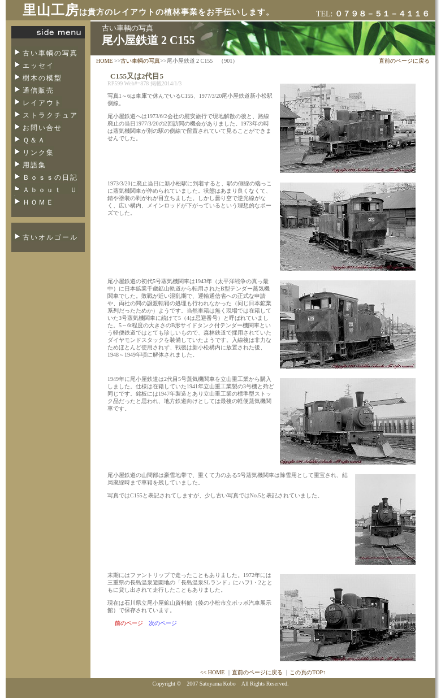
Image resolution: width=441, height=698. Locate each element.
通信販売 (38, 90)
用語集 (34, 165)
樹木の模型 (42, 78)
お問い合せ (42, 128)
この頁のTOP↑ (307, 672)
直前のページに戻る (404, 61)
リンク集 (38, 153)
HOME (104, 61)
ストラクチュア (50, 115)
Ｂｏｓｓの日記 (50, 177)
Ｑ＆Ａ (34, 140)
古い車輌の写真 (50, 53)
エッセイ (38, 66)
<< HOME (212, 672)
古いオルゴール (50, 237)
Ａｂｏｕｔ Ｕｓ (44, 193)
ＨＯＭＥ (38, 202)
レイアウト (42, 103)
